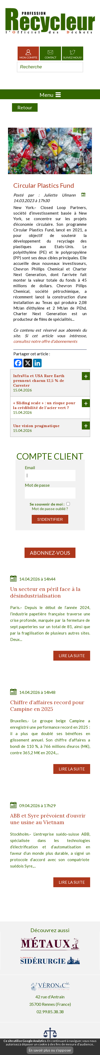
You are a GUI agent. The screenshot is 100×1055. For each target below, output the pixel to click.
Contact (50, 53)
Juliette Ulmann (59, 195)
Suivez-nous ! (72, 53)
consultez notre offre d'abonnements (45, 341)
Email (30, 467)
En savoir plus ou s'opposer (50, 1050)
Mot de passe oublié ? (50, 508)
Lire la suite (72, 655)
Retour (24, 107)
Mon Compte (28, 53)
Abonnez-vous (50, 553)
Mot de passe (37, 484)
